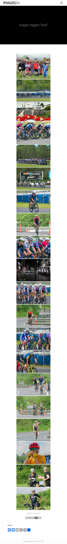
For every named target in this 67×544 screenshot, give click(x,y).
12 (39, 518)
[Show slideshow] (33, 513)
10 (33, 518)
